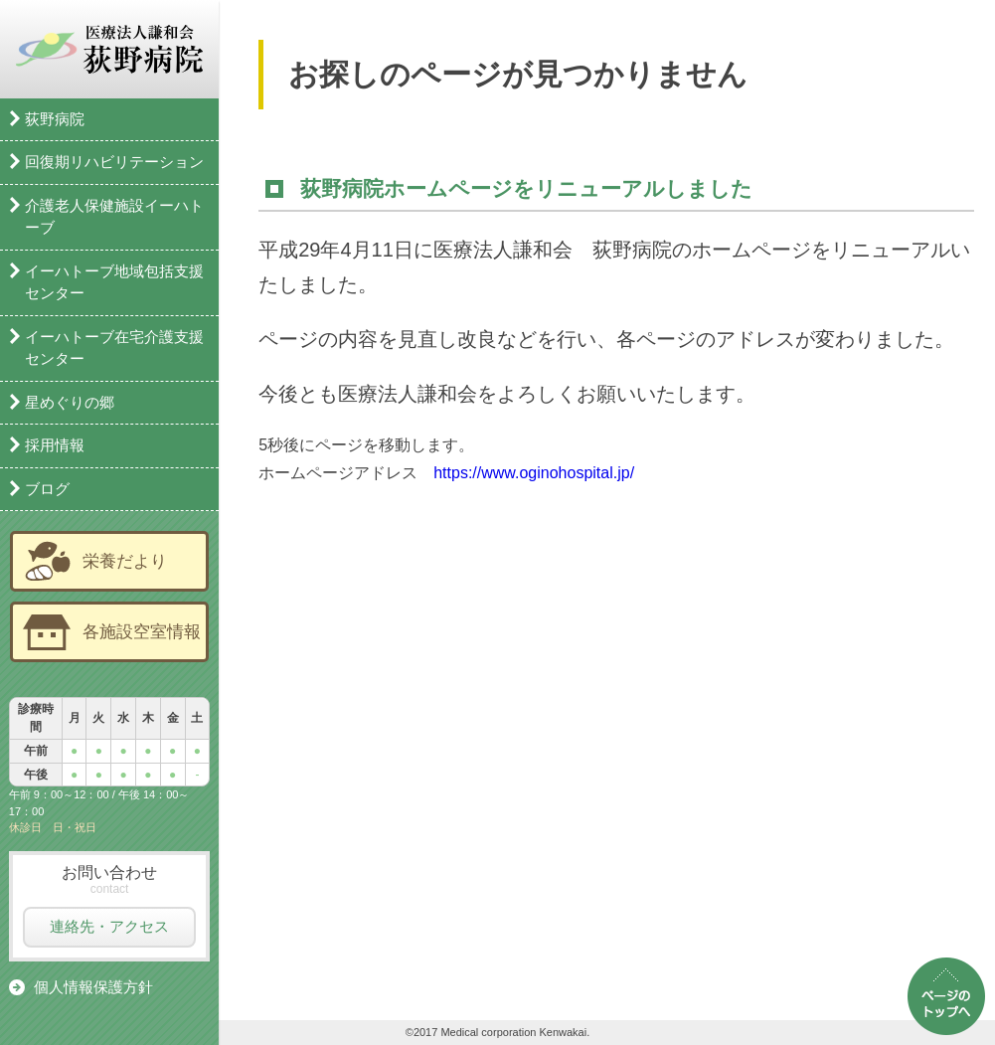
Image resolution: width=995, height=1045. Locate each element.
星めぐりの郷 (69, 402)
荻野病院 (54, 118)
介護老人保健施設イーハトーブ (114, 217)
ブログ (47, 488)
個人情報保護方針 (93, 986)
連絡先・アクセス (109, 926)
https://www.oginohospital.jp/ (533, 472)
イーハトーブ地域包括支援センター (114, 282)
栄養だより (125, 561)
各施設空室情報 (142, 631)
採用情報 (54, 444)
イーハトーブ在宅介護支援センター (114, 348)
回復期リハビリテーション (114, 161)
